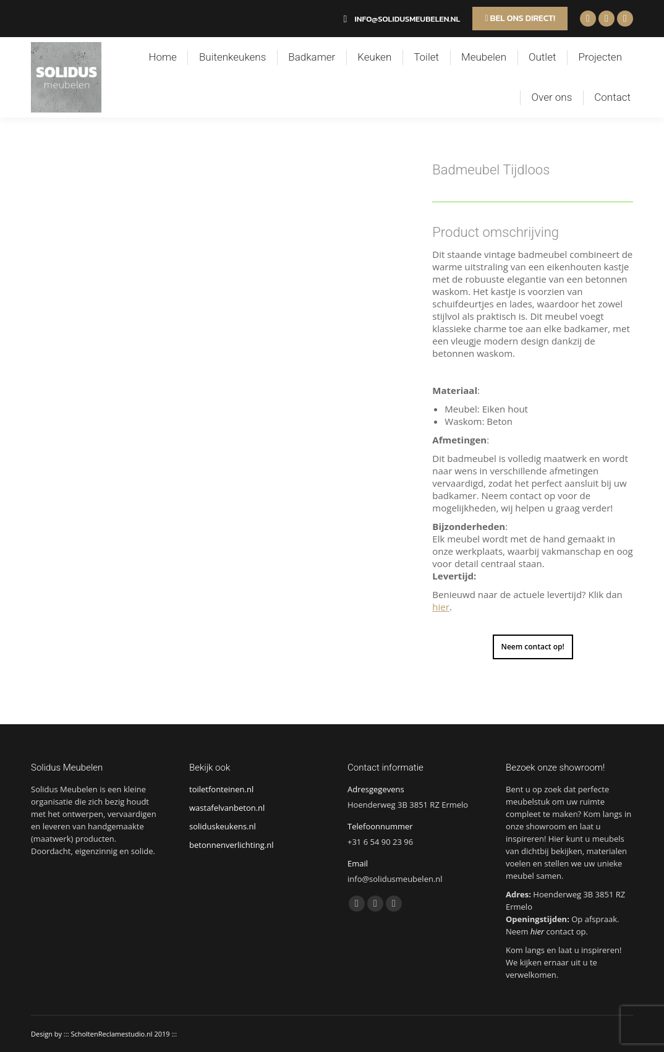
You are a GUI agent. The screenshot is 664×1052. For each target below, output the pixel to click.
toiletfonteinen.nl (221, 789)
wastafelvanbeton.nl (227, 807)
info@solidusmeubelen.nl (399, 19)
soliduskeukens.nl (222, 826)
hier (440, 607)
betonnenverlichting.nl (231, 844)
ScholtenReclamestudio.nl (111, 1033)
